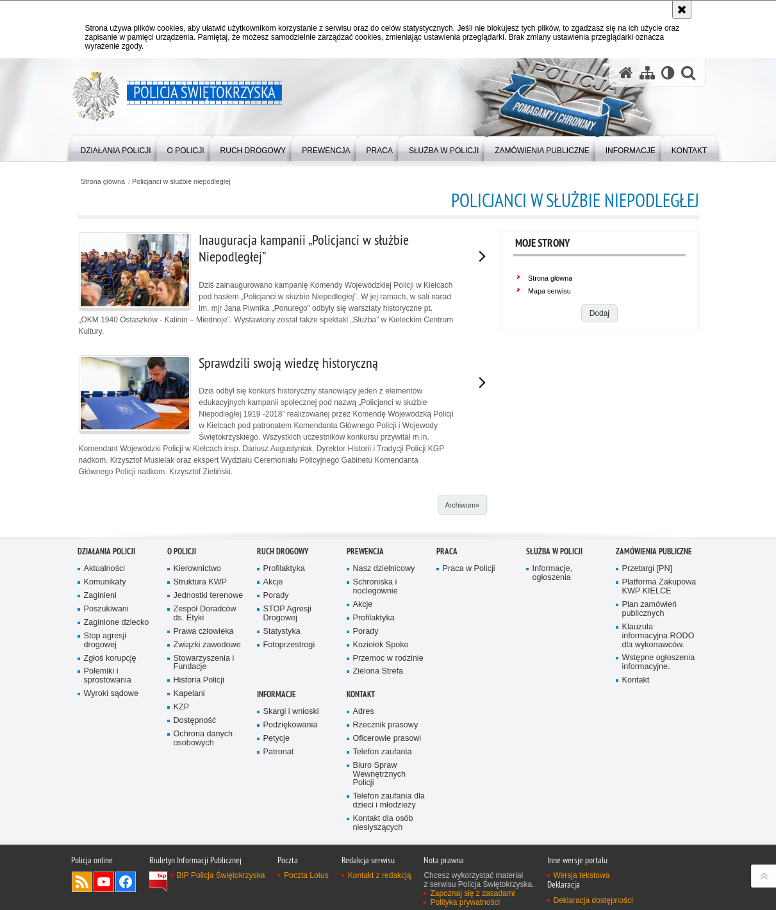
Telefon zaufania (382, 826)
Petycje (276, 813)
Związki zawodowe (207, 719)
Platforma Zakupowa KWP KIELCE (659, 661)
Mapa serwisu (549, 291)
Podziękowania (290, 799)
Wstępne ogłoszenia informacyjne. (658, 737)
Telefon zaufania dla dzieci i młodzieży (389, 875)
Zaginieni (100, 670)
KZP (182, 782)
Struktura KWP (200, 657)
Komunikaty (105, 657)
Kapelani (189, 769)
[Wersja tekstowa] (668, 72)
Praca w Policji (469, 644)
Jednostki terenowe (209, 670)
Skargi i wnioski (291, 786)
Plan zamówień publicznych (649, 683)
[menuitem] (116, 147)
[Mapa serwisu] (647, 72)
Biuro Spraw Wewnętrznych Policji (379, 849)
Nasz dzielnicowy (384, 644)
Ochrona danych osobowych (203, 813)
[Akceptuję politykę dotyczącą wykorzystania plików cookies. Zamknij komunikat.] (681, 9)
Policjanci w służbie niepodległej (181, 181)
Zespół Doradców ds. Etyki (205, 688)
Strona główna (103, 181)
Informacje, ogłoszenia (552, 648)
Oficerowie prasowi (387, 813)
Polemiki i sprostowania (107, 750)
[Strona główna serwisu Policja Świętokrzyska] (626, 72)
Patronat (278, 826)
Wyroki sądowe (111, 769)
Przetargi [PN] (647, 644)
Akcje (273, 657)
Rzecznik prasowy (385, 799)
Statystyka (282, 706)
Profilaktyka (284, 644)
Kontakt (636, 755)
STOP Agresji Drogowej (287, 688)
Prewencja (365, 626)
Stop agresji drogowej (105, 715)
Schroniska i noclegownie (375, 661)
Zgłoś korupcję (110, 733)
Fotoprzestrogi (289, 719)
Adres (363, 786)
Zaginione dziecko (116, 697)
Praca (447, 626)
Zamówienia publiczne (654, 626)
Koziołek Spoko (381, 719)
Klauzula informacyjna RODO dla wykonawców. (658, 710)
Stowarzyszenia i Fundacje (204, 737)
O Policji (181, 626)
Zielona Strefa (378, 746)
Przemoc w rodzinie (388, 733)
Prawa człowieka (204, 706)
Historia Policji (199, 755)
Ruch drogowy (282, 626)
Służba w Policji (554, 626)
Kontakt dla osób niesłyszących (383, 898)
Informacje (276, 769)
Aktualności (105, 644)
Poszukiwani (106, 683)
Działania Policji (106, 626)
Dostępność (195, 795)
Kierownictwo (197, 644)
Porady (276, 670)
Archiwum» (462, 505)
